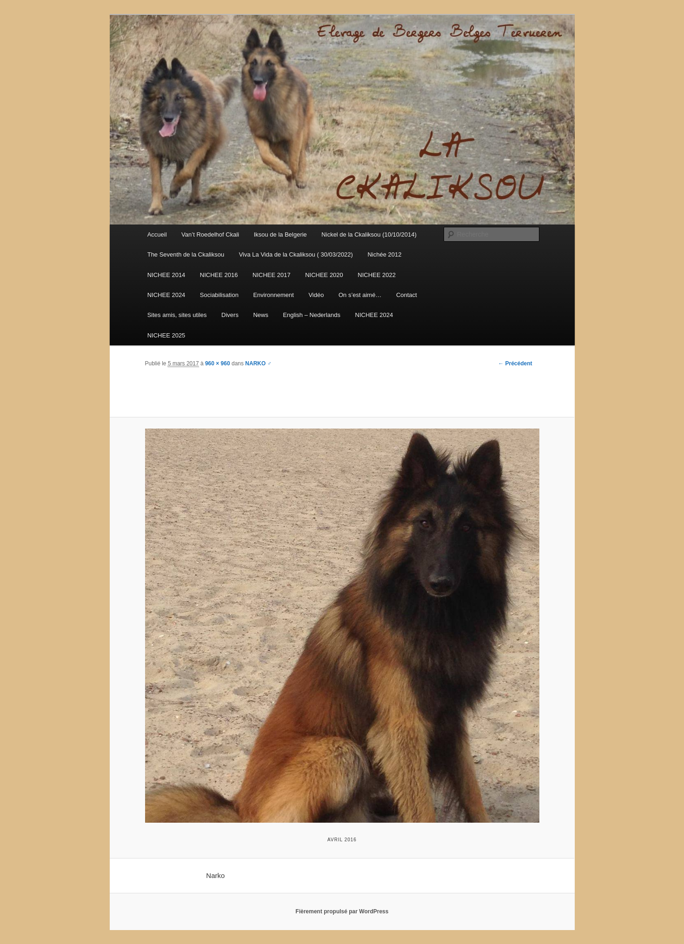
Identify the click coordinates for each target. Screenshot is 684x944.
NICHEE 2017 (271, 274)
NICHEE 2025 (166, 335)
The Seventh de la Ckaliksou (185, 254)
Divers (230, 314)
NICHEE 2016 (219, 274)
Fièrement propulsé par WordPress (342, 911)
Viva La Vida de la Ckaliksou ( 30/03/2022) (296, 254)
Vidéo (316, 294)
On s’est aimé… (360, 294)
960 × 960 (217, 363)
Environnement (273, 294)
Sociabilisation (219, 294)
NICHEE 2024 (166, 294)
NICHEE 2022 (377, 274)
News (260, 314)
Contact (406, 294)
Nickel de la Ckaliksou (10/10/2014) (369, 234)
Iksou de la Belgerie (280, 234)
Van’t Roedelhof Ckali (210, 234)
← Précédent (515, 363)
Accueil (157, 234)
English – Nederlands (311, 314)
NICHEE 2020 (324, 274)
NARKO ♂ (258, 363)
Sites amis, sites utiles (177, 314)
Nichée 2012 (384, 254)
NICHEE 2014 (166, 274)
